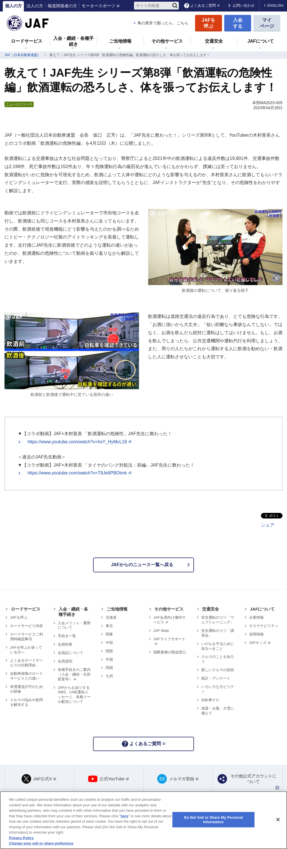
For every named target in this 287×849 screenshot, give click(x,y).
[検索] (175, 6)
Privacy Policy (21, 838)
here (124, 816)
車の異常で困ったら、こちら (162, 23)
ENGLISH (275, 5)
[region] (143, 820)
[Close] (278, 819)
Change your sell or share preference (41, 843)
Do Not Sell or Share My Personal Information (213, 819)
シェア (267, 525)
